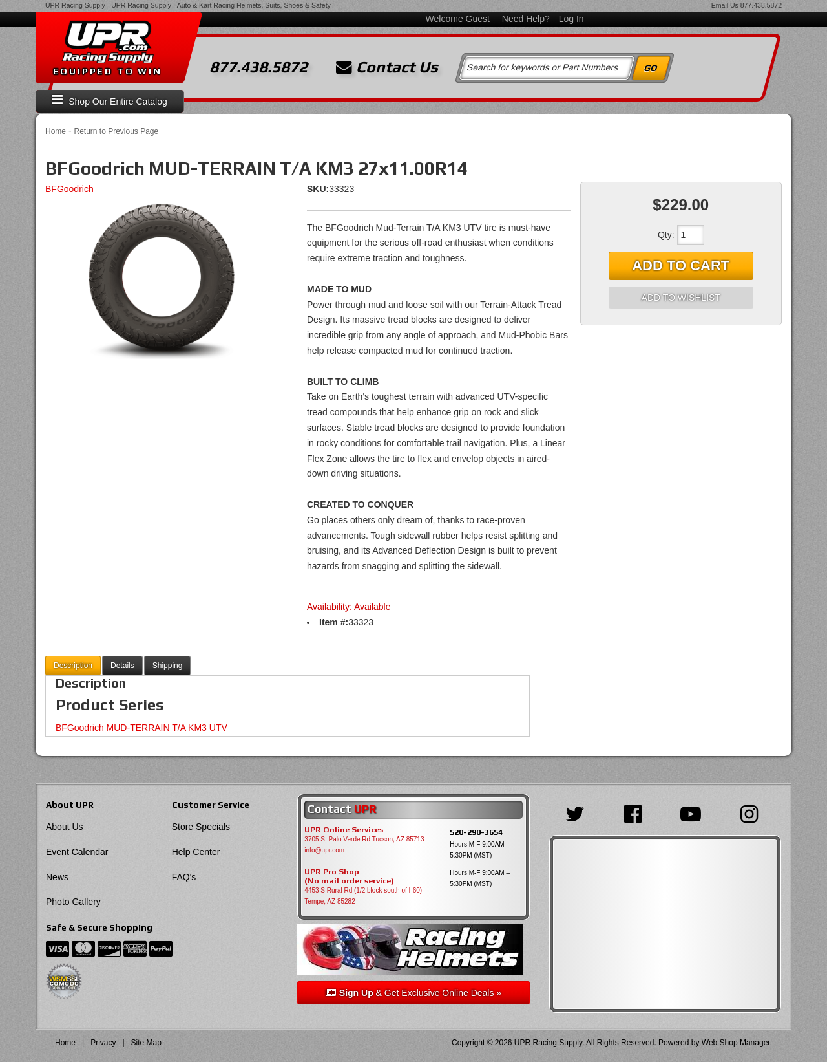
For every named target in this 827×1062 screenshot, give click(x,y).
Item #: (333, 622)
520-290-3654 (476, 832)
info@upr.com (324, 850)
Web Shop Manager (736, 1042)
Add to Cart (680, 265)
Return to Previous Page (116, 131)
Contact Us (387, 67)
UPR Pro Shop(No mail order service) (349, 876)
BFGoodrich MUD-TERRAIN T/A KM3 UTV (141, 727)
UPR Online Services (343, 829)
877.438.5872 (761, 5)
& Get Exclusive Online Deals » (413, 993)
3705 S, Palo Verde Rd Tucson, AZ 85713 (364, 839)
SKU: (318, 189)
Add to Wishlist (681, 297)
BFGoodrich (69, 189)
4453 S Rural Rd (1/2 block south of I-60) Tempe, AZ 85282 (363, 896)
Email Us (724, 5)
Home (55, 131)
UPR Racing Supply (75, 5)
